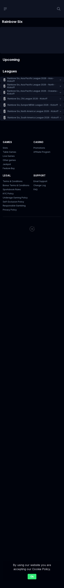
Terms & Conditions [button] (13, 181)
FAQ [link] (35, 189)
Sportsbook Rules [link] (12, 189)
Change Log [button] (39, 185)
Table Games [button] (9, 152)
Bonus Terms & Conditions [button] (16, 185)
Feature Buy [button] (9, 168)
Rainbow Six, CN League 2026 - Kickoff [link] (27, 98)
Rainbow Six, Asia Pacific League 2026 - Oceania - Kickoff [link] (32, 92)
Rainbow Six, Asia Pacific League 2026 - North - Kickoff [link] (31, 86)
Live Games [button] (9, 156)
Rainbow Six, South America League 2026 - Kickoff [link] (33, 117)
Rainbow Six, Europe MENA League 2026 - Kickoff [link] (33, 105)
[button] (32, 80)
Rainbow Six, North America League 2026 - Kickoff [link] (33, 111)
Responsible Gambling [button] (14, 205)
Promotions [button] (39, 148)
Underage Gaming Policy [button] (15, 197)
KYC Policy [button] (8, 193)
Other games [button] (9, 160)
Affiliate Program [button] (41, 152)
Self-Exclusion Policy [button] (13, 201)
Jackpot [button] (7, 164)
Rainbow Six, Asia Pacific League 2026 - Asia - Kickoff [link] (30, 79)
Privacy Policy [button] (10, 209)
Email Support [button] (40, 181)
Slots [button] (5, 148)
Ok (32, 576)
